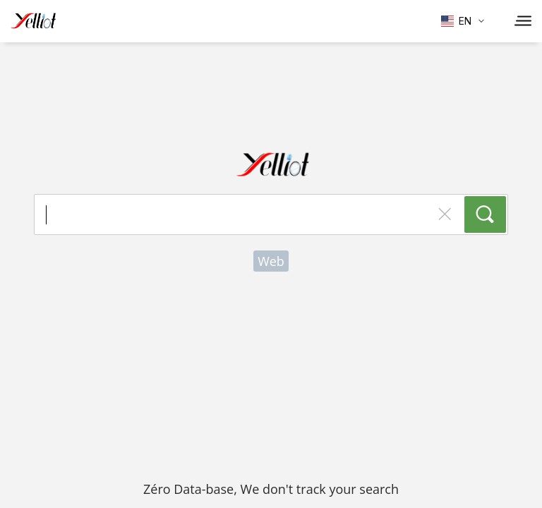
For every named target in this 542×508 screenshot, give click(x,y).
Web (271, 261)
